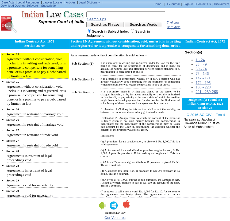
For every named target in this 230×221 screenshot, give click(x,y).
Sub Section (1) (82, 63)
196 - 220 (202, 87)
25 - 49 (201, 64)
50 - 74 (201, 69)
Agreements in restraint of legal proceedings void (29, 158)
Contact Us (203, 4)
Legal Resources (28, 2)
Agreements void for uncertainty (30, 185)
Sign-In (188, 4)
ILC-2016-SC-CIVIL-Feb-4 (204, 115)
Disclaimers (221, 4)
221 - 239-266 (206, 92)
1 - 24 (200, 60)
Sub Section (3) (82, 92)
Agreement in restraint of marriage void (35, 114)
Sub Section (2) (82, 79)
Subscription (49, 5)
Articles (70, 2)
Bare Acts (8, 2)
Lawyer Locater (53, 2)
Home (157, 4)
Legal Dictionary (89, 2)
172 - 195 (202, 82)
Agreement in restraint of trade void (32, 135)
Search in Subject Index (110, 31)
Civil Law (173, 22)
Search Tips (96, 19)
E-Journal (173, 4)
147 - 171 (202, 78)
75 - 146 (202, 73)
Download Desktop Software (19, 5)
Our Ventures (115, 218)
